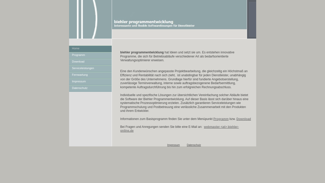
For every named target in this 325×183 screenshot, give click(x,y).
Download (78, 61)
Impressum (79, 81)
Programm (78, 54)
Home (75, 48)
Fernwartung (80, 74)
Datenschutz (80, 87)
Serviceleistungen (83, 68)
